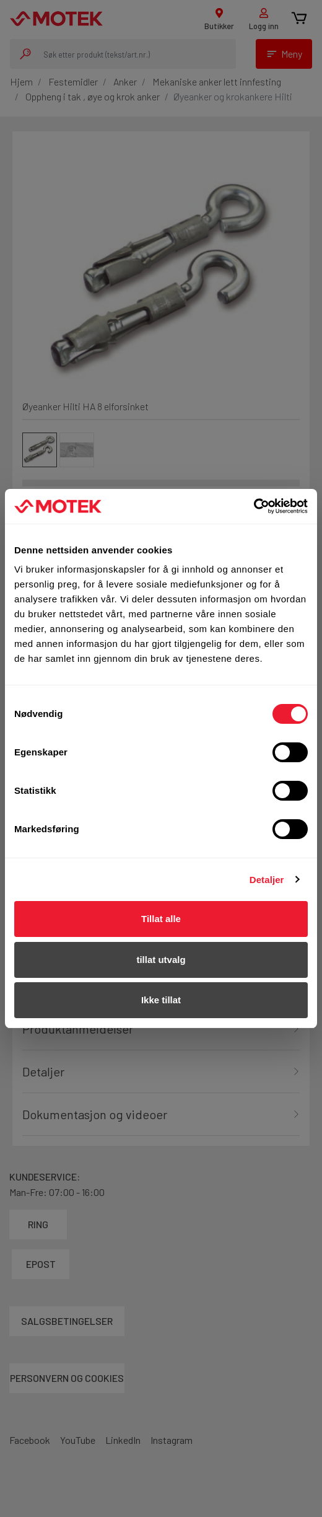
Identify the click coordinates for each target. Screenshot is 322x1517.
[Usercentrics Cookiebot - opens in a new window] (253, 506)
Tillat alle (161, 918)
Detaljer (267, 879)
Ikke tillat (161, 1000)
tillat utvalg (160, 959)
